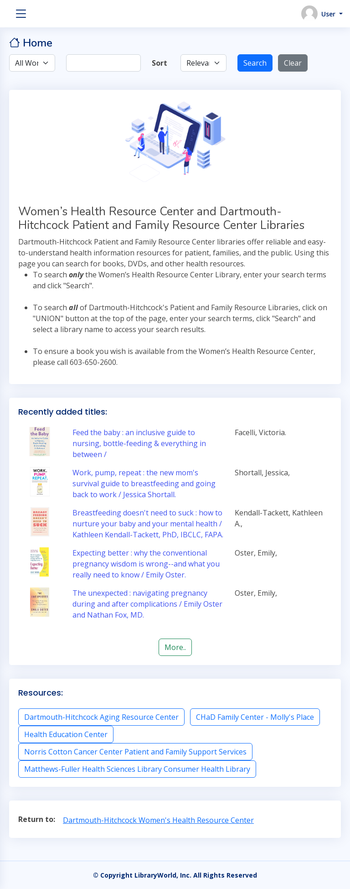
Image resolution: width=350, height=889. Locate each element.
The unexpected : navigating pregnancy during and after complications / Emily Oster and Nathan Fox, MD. (147, 604)
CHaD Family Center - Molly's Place (255, 717)
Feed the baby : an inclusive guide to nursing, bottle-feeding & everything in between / (139, 443)
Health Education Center (66, 734)
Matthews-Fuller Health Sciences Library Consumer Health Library (137, 769)
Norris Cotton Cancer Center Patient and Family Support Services (135, 752)
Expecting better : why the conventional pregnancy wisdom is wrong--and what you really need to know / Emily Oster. (146, 564)
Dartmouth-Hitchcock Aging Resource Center (101, 717)
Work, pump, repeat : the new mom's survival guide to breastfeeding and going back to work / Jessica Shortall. (144, 483)
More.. (175, 647)
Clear (293, 63)
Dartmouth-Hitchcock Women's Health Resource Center (158, 820)
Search (255, 63)
